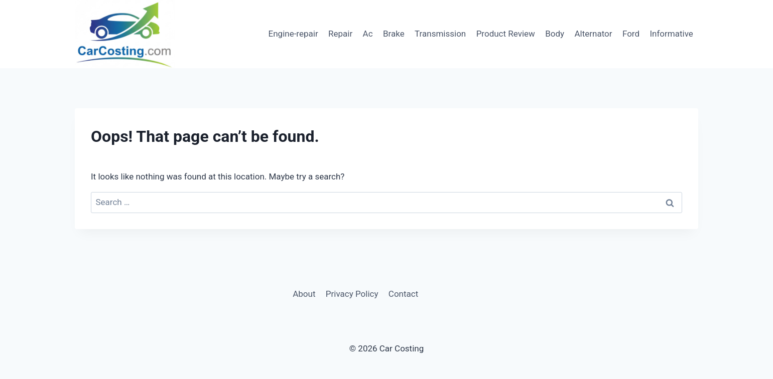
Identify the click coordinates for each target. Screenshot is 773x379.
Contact (403, 294)
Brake (394, 34)
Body (554, 34)
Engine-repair (293, 34)
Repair (340, 34)
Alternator (593, 34)
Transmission (440, 34)
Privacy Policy (352, 294)
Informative (671, 34)
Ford (630, 34)
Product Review (505, 34)
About (304, 294)
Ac (368, 34)
